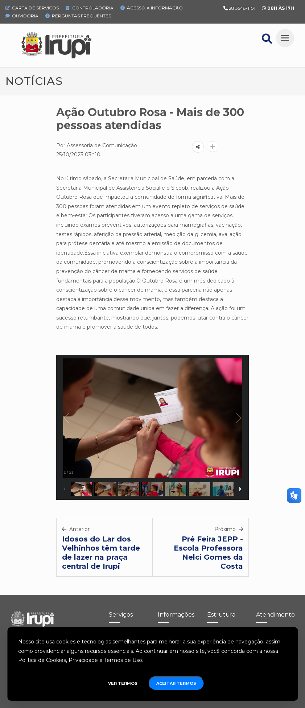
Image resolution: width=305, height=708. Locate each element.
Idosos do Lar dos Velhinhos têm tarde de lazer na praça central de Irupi (101, 553)
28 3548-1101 (242, 8)
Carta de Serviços (32, 8)
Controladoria (90, 8)
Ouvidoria (21, 15)
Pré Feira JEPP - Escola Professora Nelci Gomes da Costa (208, 553)
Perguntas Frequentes (78, 15)
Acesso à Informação (151, 8)
